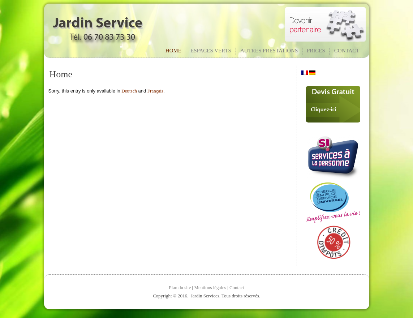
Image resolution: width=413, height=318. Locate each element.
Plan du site (180, 287)
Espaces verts (210, 50)
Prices (316, 50)
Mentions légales (210, 287)
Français (155, 91)
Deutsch (129, 91)
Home (173, 50)
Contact (347, 50)
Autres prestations (269, 50)
